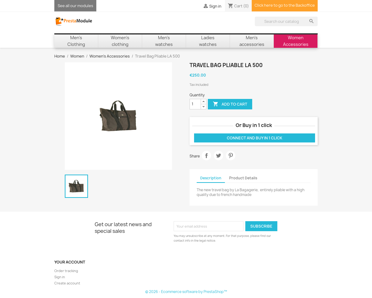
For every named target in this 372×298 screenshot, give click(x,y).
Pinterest (230, 155)
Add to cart (230, 104)
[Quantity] (195, 104)
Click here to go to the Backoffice (285, 5)
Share (206, 155)
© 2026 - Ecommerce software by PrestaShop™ (186, 291)
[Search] (286, 21)
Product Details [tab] (243, 178)
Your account (69, 262)
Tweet (218, 155)
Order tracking (66, 271)
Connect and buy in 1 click (254, 138)
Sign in (59, 277)
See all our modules (75, 5)
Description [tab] (210, 178)
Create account (67, 283)
